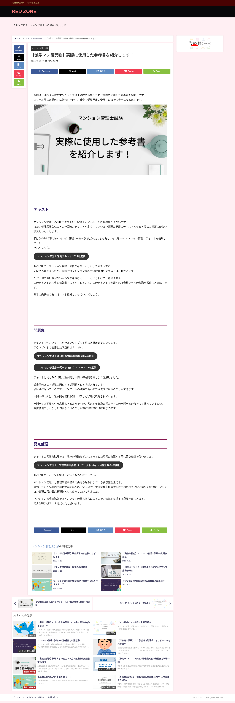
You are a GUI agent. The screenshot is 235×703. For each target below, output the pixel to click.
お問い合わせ (54, 699)
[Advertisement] (100, 84)
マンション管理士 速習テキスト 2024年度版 (62, 256)
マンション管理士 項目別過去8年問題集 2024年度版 (67, 357)
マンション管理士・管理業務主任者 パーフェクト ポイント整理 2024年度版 (81, 466)
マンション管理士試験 (41, 48)
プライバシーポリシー (36, 699)
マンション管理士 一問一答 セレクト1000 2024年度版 (68, 368)
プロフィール (18, 699)
